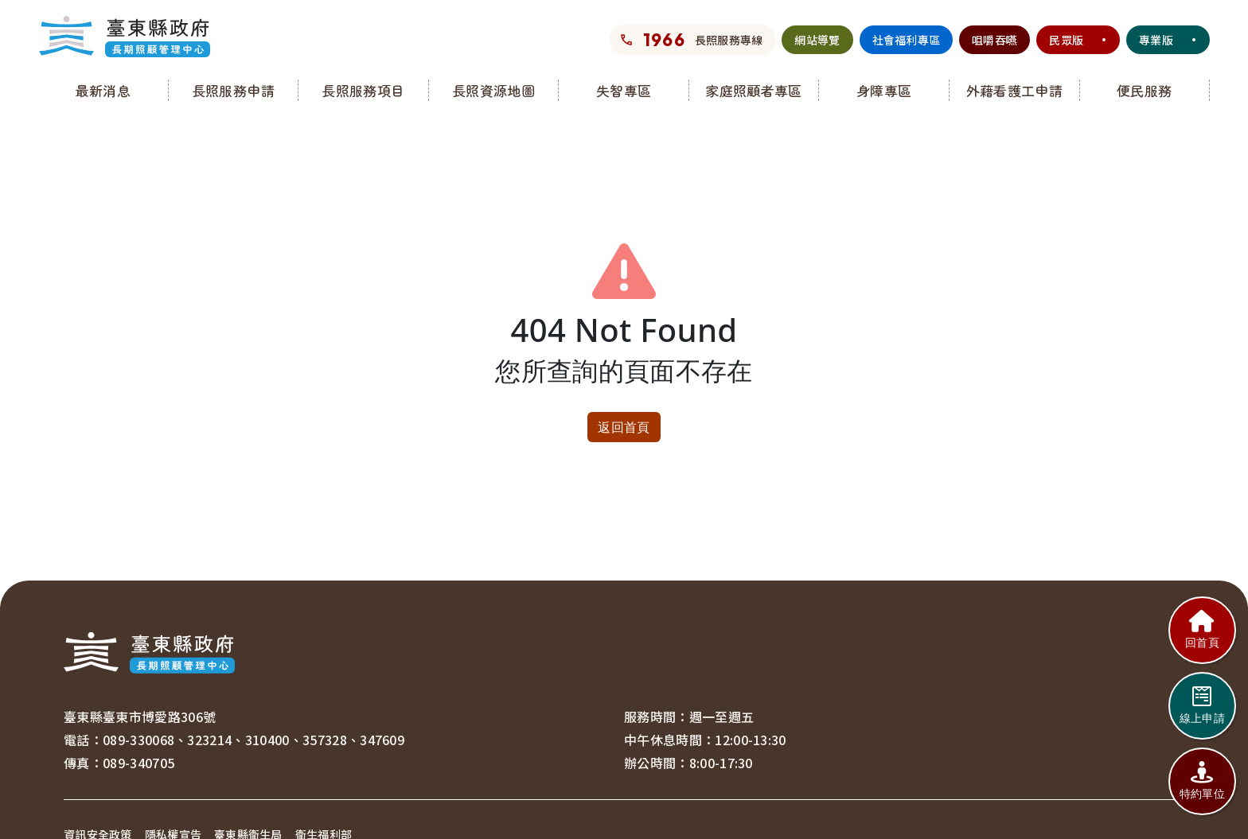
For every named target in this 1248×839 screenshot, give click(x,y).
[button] (103, 90)
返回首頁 (623, 427)
